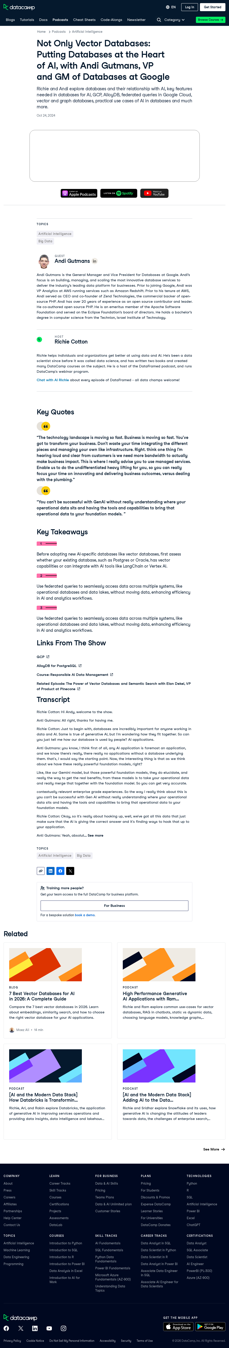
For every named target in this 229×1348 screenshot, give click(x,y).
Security (126, 1340)
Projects (55, 1211)
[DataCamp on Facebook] (6, 1329)
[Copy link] (41, 871)
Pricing (100, 1190)
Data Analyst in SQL (156, 1243)
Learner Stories (152, 1211)
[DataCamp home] (35, 1318)
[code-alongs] (111, 19)
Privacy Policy (12, 1340)
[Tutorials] (27, 19)
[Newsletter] (136, 19)
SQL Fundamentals (109, 1250)
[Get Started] (212, 7)
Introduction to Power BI (67, 1264)
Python (192, 1183)
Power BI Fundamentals (112, 1268)
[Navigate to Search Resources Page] (159, 20)
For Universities (152, 1218)
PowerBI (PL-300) (199, 1271)
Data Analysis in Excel (66, 1271)
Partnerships (13, 1211)
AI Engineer (195, 1264)
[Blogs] (10, 19)
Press (8, 1190)
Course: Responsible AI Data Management (75, 675)
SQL (190, 1197)
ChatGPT (193, 1225)
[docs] (43, 19)
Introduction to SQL (63, 1250)
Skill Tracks (57, 1190)
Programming (13, 1264)
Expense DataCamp (156, 1204)
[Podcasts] (60, 19)
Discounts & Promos (155, 1197)
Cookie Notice (35, 1340)
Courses (55, 1197)
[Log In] (189, 7)
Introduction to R (61, 1257)
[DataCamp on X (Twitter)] (20, 1329)
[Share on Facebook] (60, 871)
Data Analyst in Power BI (159, 1264)
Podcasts (59, 31)
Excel (191, 1218)
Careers (9, 1197)
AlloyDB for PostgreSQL (59, 666)
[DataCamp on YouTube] (49, 1329)
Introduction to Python (65, 1243)
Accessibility (108, 1340)
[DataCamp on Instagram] (63, 1329)
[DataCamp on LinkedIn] (35, 1329)
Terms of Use (145, 1340)
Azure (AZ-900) (198, 1278)
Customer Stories (107, 1211)
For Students (150, 1190)
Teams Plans (104, 1197)
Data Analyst (196, 1243)
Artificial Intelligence (87, 31)
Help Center (12, 1218)
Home (41, 31)
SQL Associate (197, 1250)
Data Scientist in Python (158, 1250)
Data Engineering (16, 1257)
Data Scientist (197, 1257)
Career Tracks (59, 1183)
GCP (43, 657)
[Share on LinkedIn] (51, 871)
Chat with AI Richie (53, 380)
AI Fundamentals (108, 1243)
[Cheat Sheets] (84, 19)
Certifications (59, 1204)
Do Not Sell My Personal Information (71, 1340)
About (8, 1183)
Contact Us (12, 1225)
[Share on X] (70, 871)
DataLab (55, 1225)
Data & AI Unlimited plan (113, 1204)
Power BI (193, 1211)
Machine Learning (17, 1250)
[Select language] (170, 7)
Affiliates (10, 1204)
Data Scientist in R (154, 1257)
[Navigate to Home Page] (19, 7)
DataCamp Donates (156, 1225)
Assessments (59, 1218)
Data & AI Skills (106, 1183)
